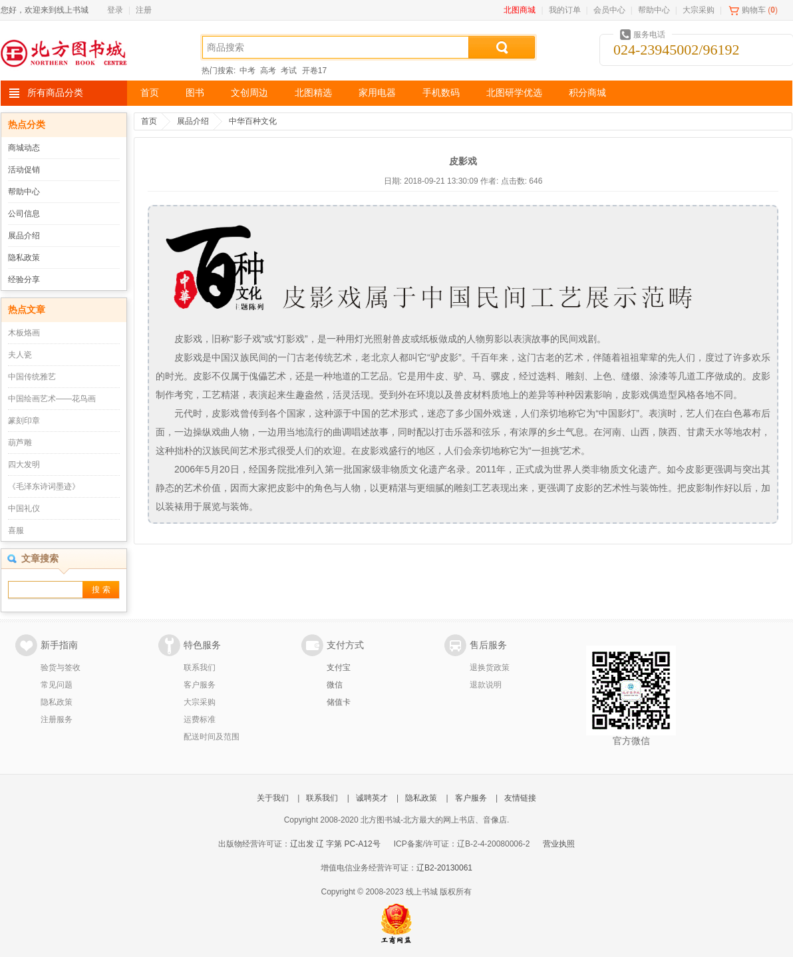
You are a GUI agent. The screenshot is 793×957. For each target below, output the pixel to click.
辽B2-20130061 (444, 867)
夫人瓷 (20, 354)
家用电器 (377, 93)
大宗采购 (698, 10)
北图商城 (520, 10)
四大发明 (24, 464)
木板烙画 (24, 332)
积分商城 (587, 93)
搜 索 (101, 589)
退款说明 (486, 684)
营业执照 (559, 844)
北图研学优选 (514, 93)
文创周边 (249, 93)
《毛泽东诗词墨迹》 (44, 486)
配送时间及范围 (211, 736)
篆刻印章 (24, 420)
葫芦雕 (20, 442)
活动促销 (24, 169)
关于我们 (273, 798)
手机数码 (441, 93)
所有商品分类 (55, 93)
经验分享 (24, 279)
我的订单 (565, 10)
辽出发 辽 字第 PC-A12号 (335, 844)
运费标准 (200, 719)
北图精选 (313, 93)
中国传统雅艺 (32, 376)
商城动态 (24, 147)
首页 (149, 93)
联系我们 (200, 667)
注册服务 (57, 719)
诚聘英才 (372, 798)
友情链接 (520, 798)
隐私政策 (24, 257)
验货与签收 (60, 667)
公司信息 (24, 213)
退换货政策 (490, 667)
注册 (144, 10)
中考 (247, 70)
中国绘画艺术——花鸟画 (52, 398)
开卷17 (314, 70)
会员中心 (609, 10)
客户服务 (200, 684)
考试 (289, 70)
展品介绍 (24, 235)
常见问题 (57, 684)
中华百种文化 (253, 121)
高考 (268, 70)
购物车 (754, 10)
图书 (195, 93)
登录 (115, 10)
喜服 (16, 530)
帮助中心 (654, 10)
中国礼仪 (24, 508)
